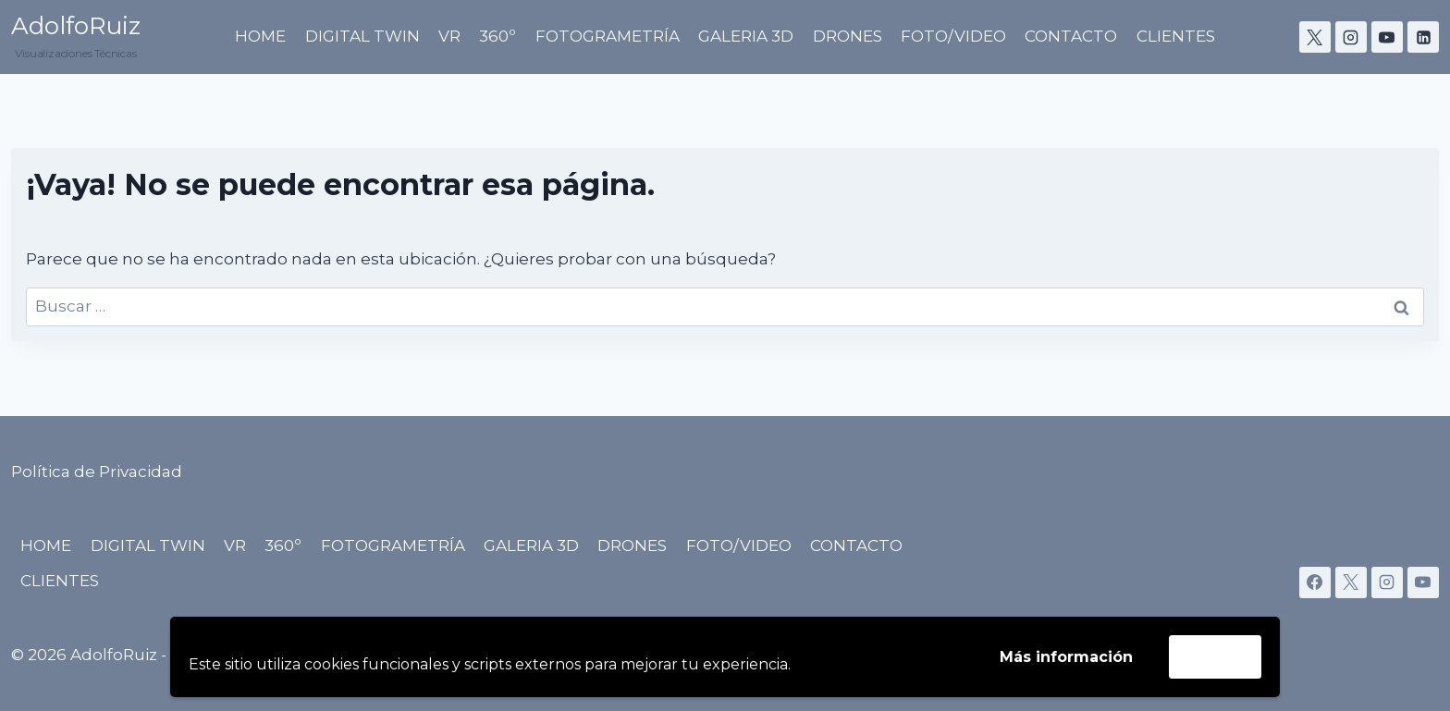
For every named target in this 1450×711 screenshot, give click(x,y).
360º (497, 36)
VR (449, 36)
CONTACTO (1071, 36)
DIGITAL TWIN (362, 36)
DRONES (847, 36)
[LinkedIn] (1423, 37)
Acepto (1215, 656)
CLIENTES (1176, 36)
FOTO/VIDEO (953, 36)
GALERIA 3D (745, 36)
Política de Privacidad (96, 471)
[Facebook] (1315, 582)
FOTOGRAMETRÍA (607, 36)
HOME (260, 36)
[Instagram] (1351, 37)
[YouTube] (1387, 37)
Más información (1066, 657)
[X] (1315, 37)
